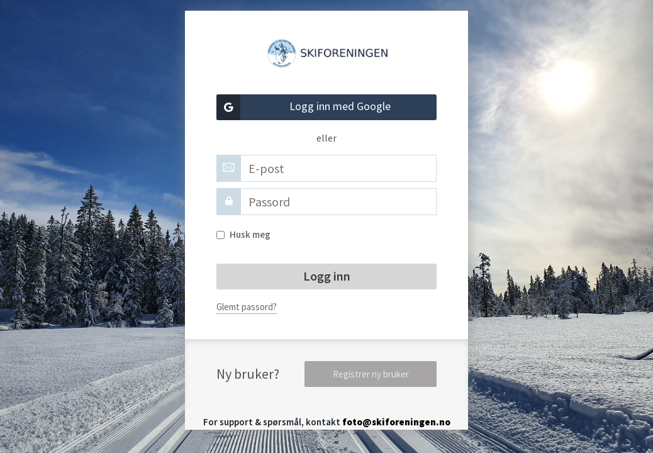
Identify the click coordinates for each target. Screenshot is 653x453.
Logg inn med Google (303, 107)
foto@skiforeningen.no (396, 422)
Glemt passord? (246, 307)
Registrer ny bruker (371, 374)
